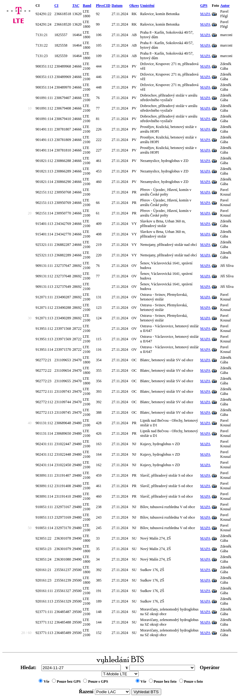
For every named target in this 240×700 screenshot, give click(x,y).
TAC (75, 5)
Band (87, 5)
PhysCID (103, 5)
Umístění (147, 5)
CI (56, 5)
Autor (225, 5)
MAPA (205, 14)
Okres (134, 5)
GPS (203, 5)
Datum (117, 5)
